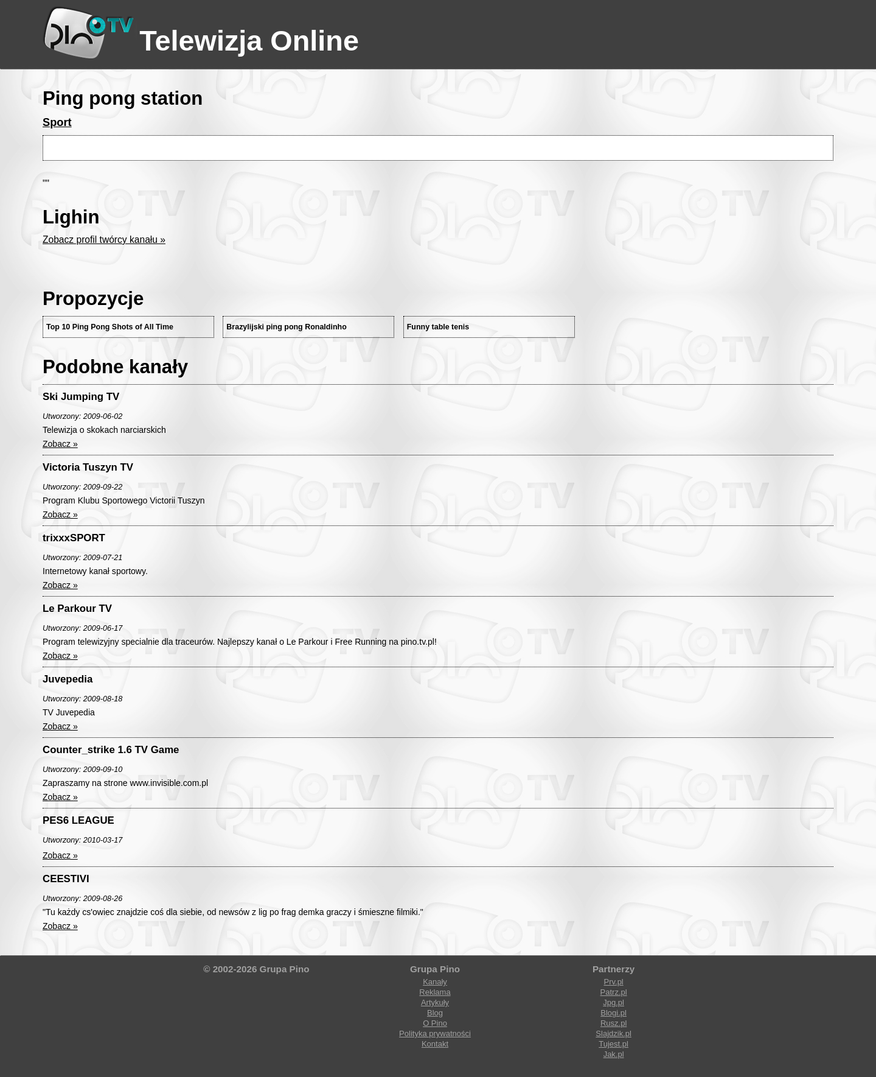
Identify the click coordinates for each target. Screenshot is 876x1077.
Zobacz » (60, 444)
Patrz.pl (613, 992)
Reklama (434, 992)
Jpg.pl (613, 1002)
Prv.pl (613, 981)
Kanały (435, 981)
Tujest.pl (613, 1043)
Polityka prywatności (435, 1033)
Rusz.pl (613, 1023)
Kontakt (435, 1043)
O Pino (435, 1023)
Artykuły (435, 1002)
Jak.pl (613, 1054)
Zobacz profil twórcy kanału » (104, 239)
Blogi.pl (613, 1012)
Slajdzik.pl (613, 1033)
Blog (435, 1012)
